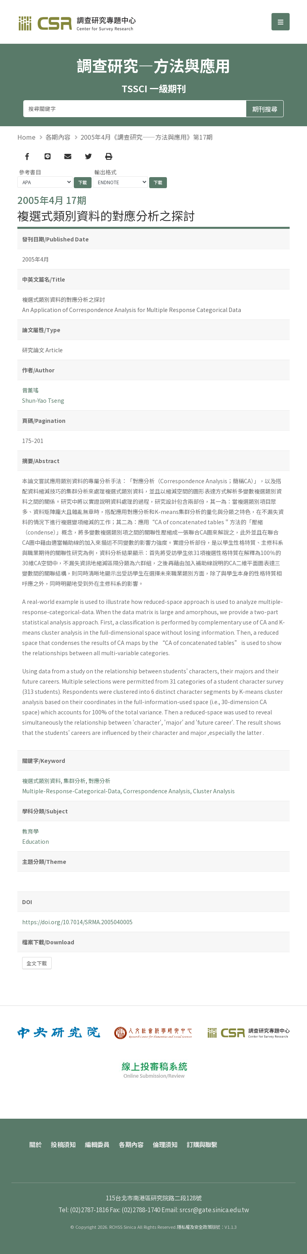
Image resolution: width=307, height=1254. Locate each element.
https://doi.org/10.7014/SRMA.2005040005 (77, 922)
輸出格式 (105, 172)
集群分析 (75, 781)
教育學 (30, 831)
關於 (35, 1144)
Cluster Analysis (214, 791)
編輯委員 (97, 1144)
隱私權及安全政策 (194, 1227)
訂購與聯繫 (202, 1144)
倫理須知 (165, 1144)
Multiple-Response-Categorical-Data (71, 791)
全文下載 (36, 963)
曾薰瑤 (30, 390)
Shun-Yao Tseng (43, 400)
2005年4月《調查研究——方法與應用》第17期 (146, 137)
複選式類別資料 (41, 781)
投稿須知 (63, 1144)
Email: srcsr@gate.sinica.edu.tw (205, 1209)
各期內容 (58, 137)
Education (35, 841)
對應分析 (99, 781)
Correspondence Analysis (156, 791)
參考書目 (30, 172)
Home (26, 137)
